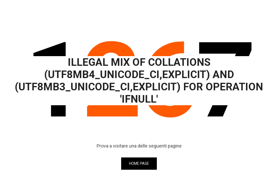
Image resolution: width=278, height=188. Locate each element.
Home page (139, 163)
